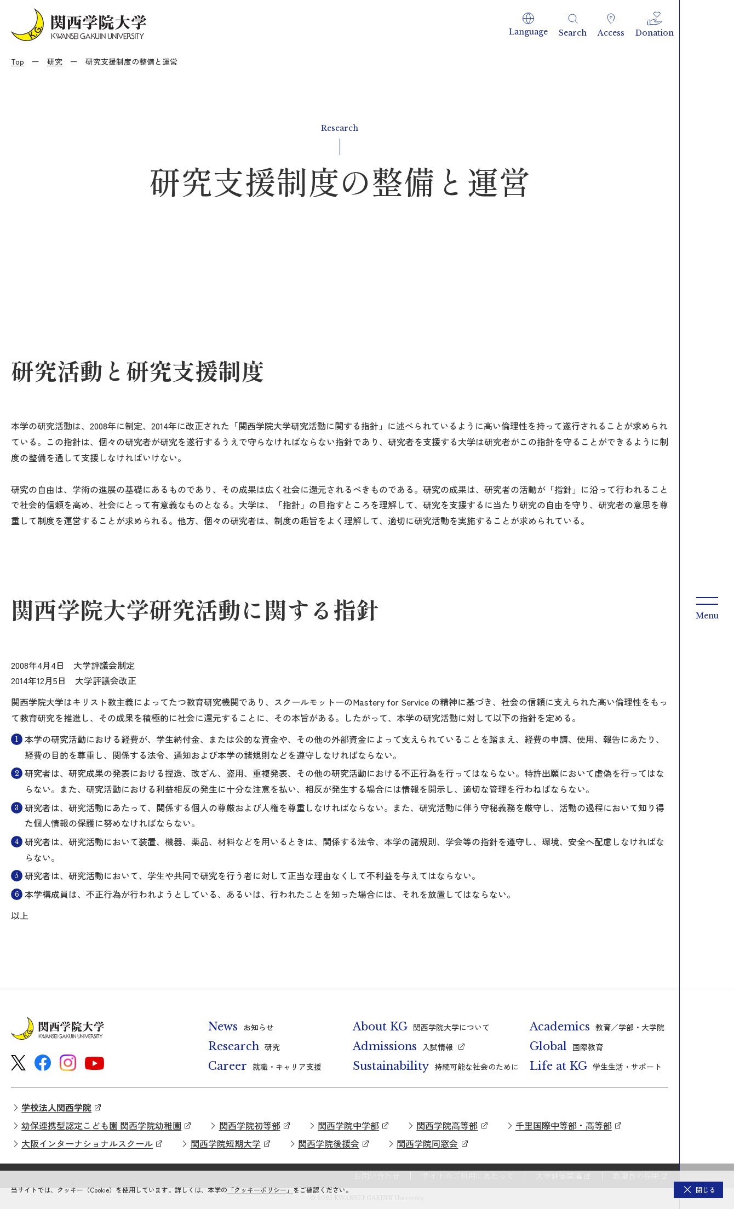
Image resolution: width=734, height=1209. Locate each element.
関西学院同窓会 (427, 1143)
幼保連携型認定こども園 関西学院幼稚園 (101, 1125)
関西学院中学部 (348, 1125)
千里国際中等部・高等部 (563, 1125)
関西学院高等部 (447, 1125)
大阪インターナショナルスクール (87, 1143)
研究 (54, 61)
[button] (528, 25)
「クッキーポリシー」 (260, 1189)
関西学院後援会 (328, 1143)
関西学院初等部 (249, 1125)
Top (17, 61)
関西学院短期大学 (226, 1143)
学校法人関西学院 (56, 1107)
